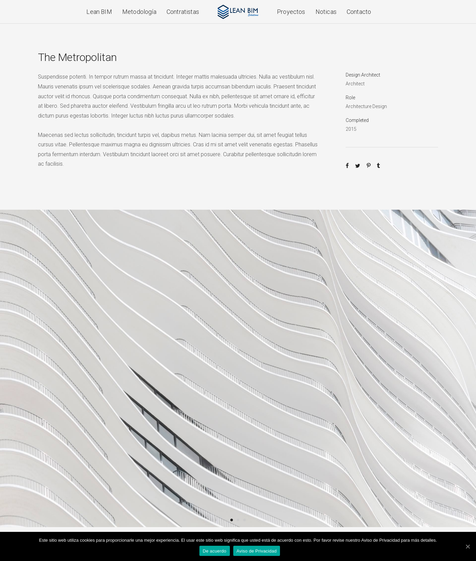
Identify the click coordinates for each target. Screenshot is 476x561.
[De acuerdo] (467, 546)
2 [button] (238, 519)
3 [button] (244, 519)
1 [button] (232, 519)
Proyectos (291, 11)
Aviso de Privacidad (257, 551)
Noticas (326, 11)
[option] (238, 368)
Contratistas (183, 11)
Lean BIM (99, 11)
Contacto (359, 11)
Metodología (139, 11)
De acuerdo (214, 551)
